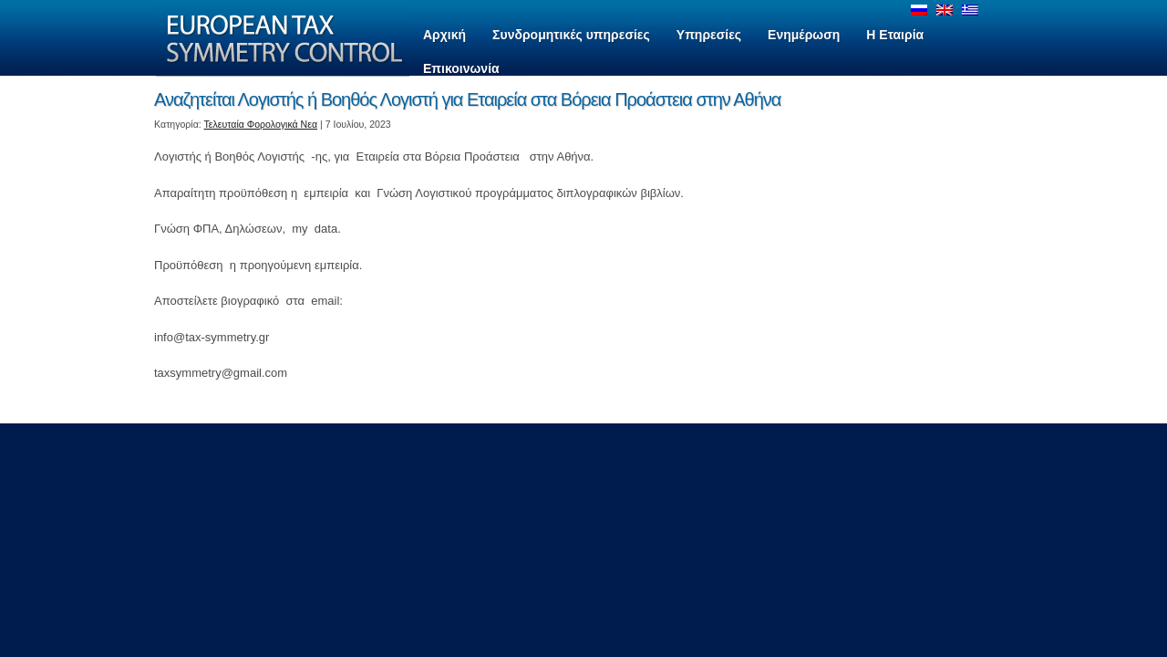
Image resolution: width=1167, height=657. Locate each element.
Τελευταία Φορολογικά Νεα (261, 124)
